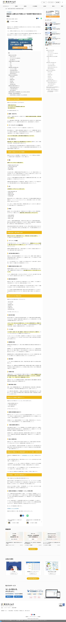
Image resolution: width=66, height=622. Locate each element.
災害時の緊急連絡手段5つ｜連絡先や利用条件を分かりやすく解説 (14, 543)
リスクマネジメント (6, 6)
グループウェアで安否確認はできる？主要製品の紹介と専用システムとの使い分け (51, 543)
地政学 (62, 6)
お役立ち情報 (57, 2)
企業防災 (25, 6)
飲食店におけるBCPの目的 (12, 55)
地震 (10, 62)
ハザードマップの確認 (13, 68)
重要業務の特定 (12, 79)
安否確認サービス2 (4, 610)
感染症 (11, 65)
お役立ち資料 (14, 607)
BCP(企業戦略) (35, 6)
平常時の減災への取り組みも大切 (13, 67)
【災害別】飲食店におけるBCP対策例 (14, 61)
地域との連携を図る (13, 90)
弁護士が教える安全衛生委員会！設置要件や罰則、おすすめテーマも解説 (56, 34)
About (44, 2)
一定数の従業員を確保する (14, 88)
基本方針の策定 (12, 76)
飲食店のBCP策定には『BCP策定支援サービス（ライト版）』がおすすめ (19, 91)
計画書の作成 (12, 82)
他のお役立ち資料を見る (33, 578)
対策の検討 (11, 81)
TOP (6, 8)
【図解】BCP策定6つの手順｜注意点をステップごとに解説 (56, 38)
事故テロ (53, 6)
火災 (10, 64)
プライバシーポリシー (33, 616)
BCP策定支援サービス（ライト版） (28, 455)
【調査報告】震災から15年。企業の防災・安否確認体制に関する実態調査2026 (33, 543)
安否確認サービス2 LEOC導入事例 (13, 508)
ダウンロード (13, 573)
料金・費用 (16, 610)
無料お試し (9, 596)
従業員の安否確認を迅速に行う (14, 87)
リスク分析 (11, 78)
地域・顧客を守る (12, 59)
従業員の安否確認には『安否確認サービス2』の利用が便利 (18, 94)
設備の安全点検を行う (13, 73)
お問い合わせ (18, 596)
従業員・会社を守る (13, 56)
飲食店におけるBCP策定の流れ (50, 70)
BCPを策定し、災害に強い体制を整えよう (15, 93)
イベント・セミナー (50, 2)
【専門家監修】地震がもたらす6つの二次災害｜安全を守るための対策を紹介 (56, 44)
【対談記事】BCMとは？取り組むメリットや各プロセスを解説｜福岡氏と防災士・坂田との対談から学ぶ (56, 29)
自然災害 (44, 6)
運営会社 (27, 616)
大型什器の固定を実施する (14, 70)
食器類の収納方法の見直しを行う (15, 71)
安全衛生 (16, 6)
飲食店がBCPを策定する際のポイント (14, 85)
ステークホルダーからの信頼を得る (15, 58)
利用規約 (39, 616)
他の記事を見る (33, 549)
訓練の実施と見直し (13, 84)
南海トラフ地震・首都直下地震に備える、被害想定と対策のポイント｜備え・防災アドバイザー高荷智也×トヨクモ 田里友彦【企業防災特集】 (56, 24)
